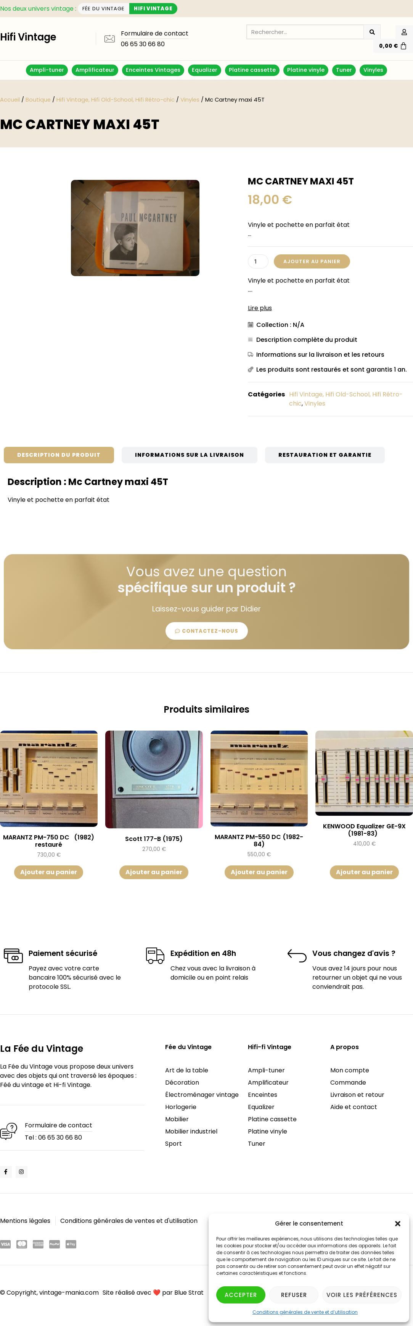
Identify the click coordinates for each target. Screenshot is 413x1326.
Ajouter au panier (312, 261)
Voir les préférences (361, 1295)
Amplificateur (95, 70)
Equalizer (204, 70)
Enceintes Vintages (153, 70)
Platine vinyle (306, 70)
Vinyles (373, 70)
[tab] (59, 455)
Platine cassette (252, 70)
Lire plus (260, 308)
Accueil (10, 99)
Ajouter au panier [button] (48, 872)
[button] (398, 1223)
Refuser (294, 1295)
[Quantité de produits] (258, 261)
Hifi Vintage (28, 37)
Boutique (38, 99)
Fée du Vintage (188, 1047)
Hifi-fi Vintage (269, 1047)
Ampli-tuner (47, 70)
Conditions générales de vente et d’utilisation (305, 1312)
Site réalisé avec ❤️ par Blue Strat (153, 1292)
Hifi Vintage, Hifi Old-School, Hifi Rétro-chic (115, 99)
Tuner (344, 70)
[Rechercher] (372, 32)
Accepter (241, 1295)
